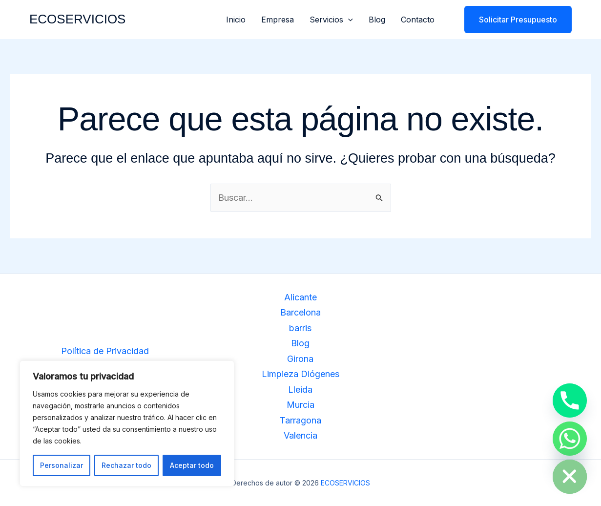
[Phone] (570, 400)
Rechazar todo (126, 465)
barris (300, 328)
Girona (300, 359)
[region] (127, 423)
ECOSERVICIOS (77, 19)
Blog (377, 19)
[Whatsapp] (570, 439)
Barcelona (300, 312)
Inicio (236, 19)
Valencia (300, 435)
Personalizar (61, 465)
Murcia (300, 405)
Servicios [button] (331, 19)
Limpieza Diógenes (300, 374)
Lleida (300, 389)
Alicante (300, 297)
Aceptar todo (192, 465)
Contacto (418, 19)
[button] (348, 19)
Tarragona (300, 420)
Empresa (277, 19)
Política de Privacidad (105, 351)
